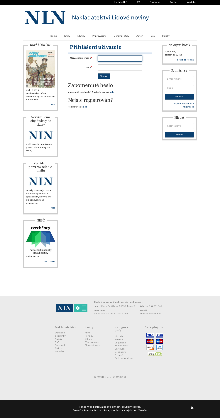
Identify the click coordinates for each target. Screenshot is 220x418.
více (53, 104)
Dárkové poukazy (124, 358)
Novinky (89, 336)
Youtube (191, 2)
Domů (53, 36)
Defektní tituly (121, 36)
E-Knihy (81, 36)
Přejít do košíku (185, 59)
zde (112, 92)
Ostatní (119, 355)
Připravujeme (99, 36)
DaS (153, 36)
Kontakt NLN (120, 2)
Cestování (120, 349)
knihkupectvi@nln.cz (150, 313)
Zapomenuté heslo (184, 103)
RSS (139, 2)
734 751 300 (155, 306)
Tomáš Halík (121, 345)
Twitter (173, 2)
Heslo (88, 67)
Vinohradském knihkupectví (128, 302)
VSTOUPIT (49, 261)
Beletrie (119, 339)
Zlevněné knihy (92, 345)
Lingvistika (120, 342)
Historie (119, 336)
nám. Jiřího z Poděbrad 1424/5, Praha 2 (114, 306)
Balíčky (166, 36)
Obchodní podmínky (60, 334)
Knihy (67, 36)
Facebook (155, 2)
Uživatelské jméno (80, 58)
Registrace (188, 106)
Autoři (139, 36)
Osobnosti (120, 352)
